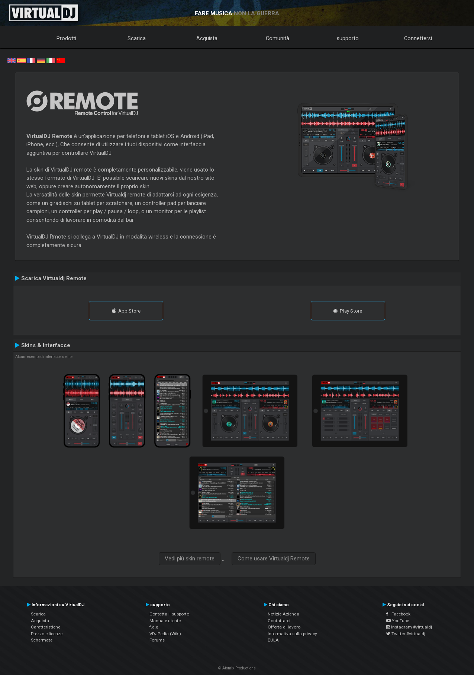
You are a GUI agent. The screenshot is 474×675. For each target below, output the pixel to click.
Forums (157, 640)
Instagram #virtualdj (409, 627)
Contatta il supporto (169, 614)
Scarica (137, 38)
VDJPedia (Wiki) (165, 633)
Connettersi (418, 38)
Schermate (41, 640)
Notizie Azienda (283, 614)
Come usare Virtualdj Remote (274, 558)
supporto (348, 38)
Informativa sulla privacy (292, 633)
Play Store (347, 311)
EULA (273, 640)
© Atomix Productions (237, 668)
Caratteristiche (45, 627)
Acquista (206, 38)
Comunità (277, 38)
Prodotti (66, 38)
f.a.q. (154, 627)
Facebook (398, 614)
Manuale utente (165, 620)
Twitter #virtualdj (405, 633)
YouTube (397, 620)
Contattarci (279, 620)
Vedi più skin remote (190, 558)
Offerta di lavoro (284, 627)
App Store (126, 311)
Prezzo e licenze (46, 633)
